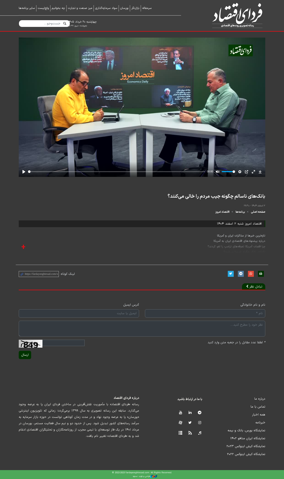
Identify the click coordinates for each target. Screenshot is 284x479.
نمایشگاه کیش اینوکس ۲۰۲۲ (246, 454)
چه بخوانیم (58, 8)
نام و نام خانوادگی (252, 305)
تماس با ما (257, 406)
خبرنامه (260, 422)
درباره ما (259, 398)
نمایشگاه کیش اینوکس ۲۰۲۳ (245, 446)
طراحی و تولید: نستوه (145, 476)
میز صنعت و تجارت (80, 8)
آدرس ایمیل (131, 305)
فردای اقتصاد (228, 15)
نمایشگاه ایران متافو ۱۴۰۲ (247, 438)
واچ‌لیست (43, 8)
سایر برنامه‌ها (27, 8)
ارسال (25, 355)
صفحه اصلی (258, 212)
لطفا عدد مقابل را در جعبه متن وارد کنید (236, 342)
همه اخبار (258, 414)
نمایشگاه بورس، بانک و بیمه (246, 430)
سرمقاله (147, 8)
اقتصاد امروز (222, 212)
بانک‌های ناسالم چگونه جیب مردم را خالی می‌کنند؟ (216, 196)
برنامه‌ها (240, 212)
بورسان (124, 8)
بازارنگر (135, 8)
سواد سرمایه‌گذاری (106, 8)
